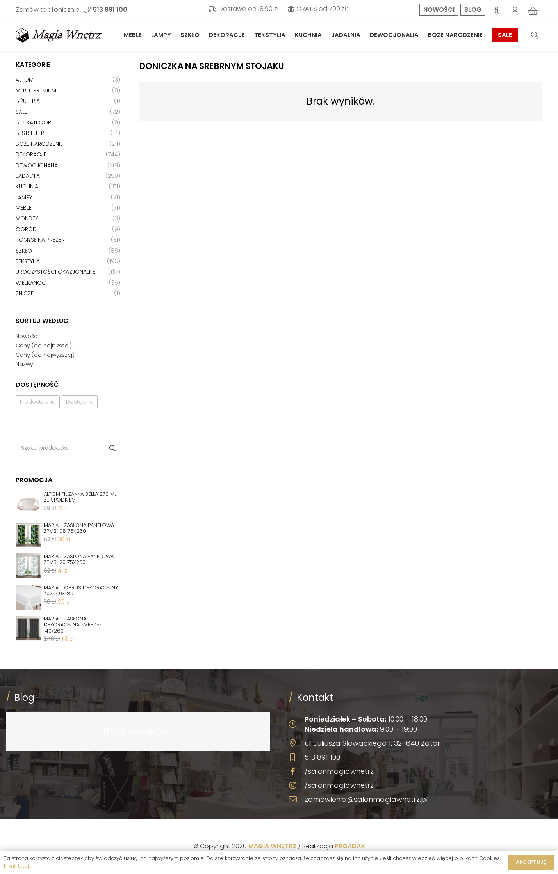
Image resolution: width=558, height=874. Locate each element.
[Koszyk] (533, 11)
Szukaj (112, 448)
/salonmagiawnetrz (339, 771)
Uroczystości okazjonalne (55, 272)
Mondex (27, 218)
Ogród (26, 229)
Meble (24, 208)
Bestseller (30, 133)
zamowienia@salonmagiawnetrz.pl (366, 799)
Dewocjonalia (37, 165)
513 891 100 (322, 757)
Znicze (25, 293)
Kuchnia (27, 186)
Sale (21, 112)
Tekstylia (28, 261)
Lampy (24, 197)
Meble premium (36, 90)
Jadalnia (28, 176)
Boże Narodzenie (39, 144)
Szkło (24, 251)
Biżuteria (28, 101)
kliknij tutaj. (17, 866)
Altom (25, 79)
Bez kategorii (34, 122)
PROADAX (350, 846)
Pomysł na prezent (42, 240)
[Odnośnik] (59, 35)
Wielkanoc (31, 283)
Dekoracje (31, 154)
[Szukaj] (534, 35)
